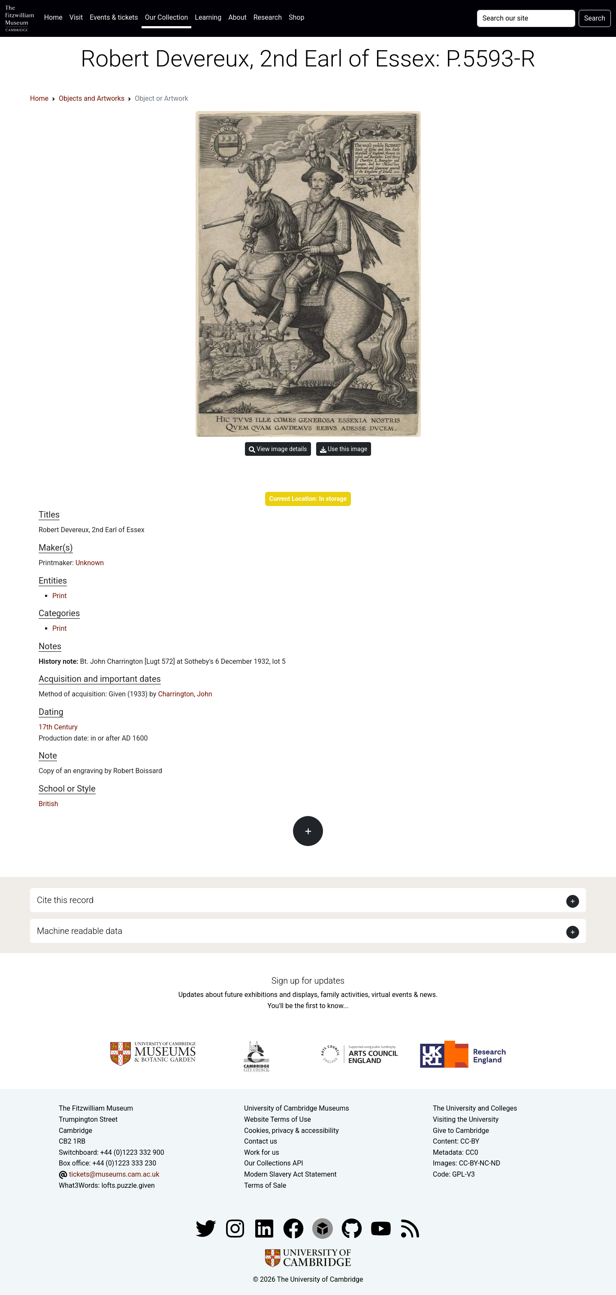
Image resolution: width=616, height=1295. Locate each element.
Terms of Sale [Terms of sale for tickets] (265, 1185)
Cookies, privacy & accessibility (291, 1130)
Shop (296, 17)
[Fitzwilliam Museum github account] (352, 1228)
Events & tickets (114, 17)
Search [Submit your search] (594, 18)
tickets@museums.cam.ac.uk (114, 1174)
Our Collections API (273, 1163)
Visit (76, 17)
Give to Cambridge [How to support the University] (461, 1130)
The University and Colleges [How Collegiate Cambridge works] (475, 1108)
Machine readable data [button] (79, 931)
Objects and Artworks (91, 98)
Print (59, 596)
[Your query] (526, 18)
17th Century (58, 727)
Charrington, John (185, 694)
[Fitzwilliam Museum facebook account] (265, 1228)
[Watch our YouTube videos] (381, 1228)
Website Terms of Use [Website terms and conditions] (277, 1119)
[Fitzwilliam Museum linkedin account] (294, 1228)
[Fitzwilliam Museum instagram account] (236, 1228)
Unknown (89, 563)
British (48, 804)
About (237, 17)
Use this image (344, 449)
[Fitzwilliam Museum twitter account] (206, 1228)
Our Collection (166, 17)
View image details (278, 449)
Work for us (261, 1152)
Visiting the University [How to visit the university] (465, 1119)
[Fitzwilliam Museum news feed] (410, 1228)
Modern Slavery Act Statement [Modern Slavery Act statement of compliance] (290, 1174)
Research (268, 17)
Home (55, 16)
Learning (208, 17)
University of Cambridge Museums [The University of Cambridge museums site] (296, 1108)
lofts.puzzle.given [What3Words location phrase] (127, 1185)
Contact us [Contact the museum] (260, 1141)
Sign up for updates (308, 981)
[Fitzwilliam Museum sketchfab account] (323, 1228)
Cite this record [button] (65, 900)
